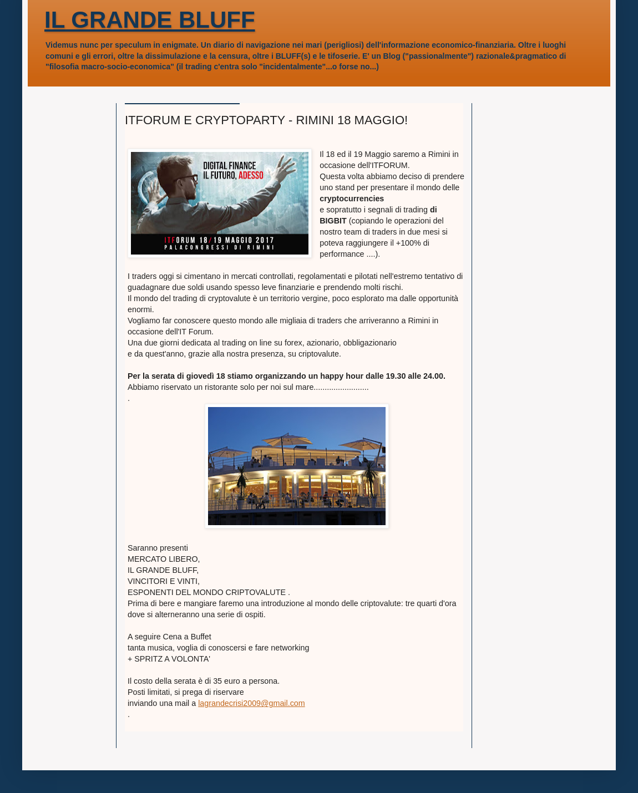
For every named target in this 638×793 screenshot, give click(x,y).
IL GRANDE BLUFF (149, 20)
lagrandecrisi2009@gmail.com (251, 703)
